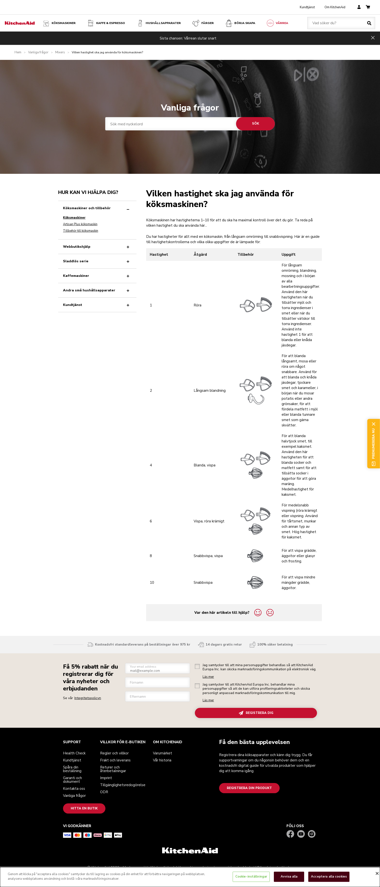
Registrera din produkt (249, 788)
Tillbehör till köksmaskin (80, 231)
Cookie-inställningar (251, 876)
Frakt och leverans (115, 760)
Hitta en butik (84, 808)
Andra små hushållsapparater (97, 290)
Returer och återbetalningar (113, 769)
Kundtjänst (307, 7)
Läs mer (208, 677)
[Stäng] (377, 873)
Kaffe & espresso (106, 23)
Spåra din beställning (72, 769)
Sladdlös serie (97, 261)
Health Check (74, 753)
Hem (18, 52)
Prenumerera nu (373, 443)
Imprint (106, 777)
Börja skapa (240, 23)
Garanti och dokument (72, 779)
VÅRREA (277, 23)
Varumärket (162, 753)
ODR (104, 792)
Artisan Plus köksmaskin (80, 224)
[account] (359, 7)
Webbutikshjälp (97, 246)
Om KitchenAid (335, 7)
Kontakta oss (74, 788)
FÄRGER (203, 23)
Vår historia (162, 760)
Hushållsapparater (158, 23)
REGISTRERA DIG (256, 713)
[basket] (367, 7)
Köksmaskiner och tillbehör (97, 208)
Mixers (60, 52)
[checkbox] (197, 666)
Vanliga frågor (38, 52)
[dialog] (190, 877)
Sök (255, 123)
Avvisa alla (289, 876)
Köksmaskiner (59, 23)
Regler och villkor (114, 753)
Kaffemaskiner (97, 275)
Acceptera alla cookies (329, 876)
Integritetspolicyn (87, 698)
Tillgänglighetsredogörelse (122, 785)
